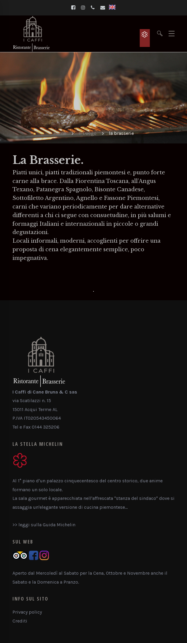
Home (59, 133)
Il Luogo (87, 133)
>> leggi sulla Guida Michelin (43, 524)
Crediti (19, 621)
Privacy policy (27, 612)
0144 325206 (45, 427)
